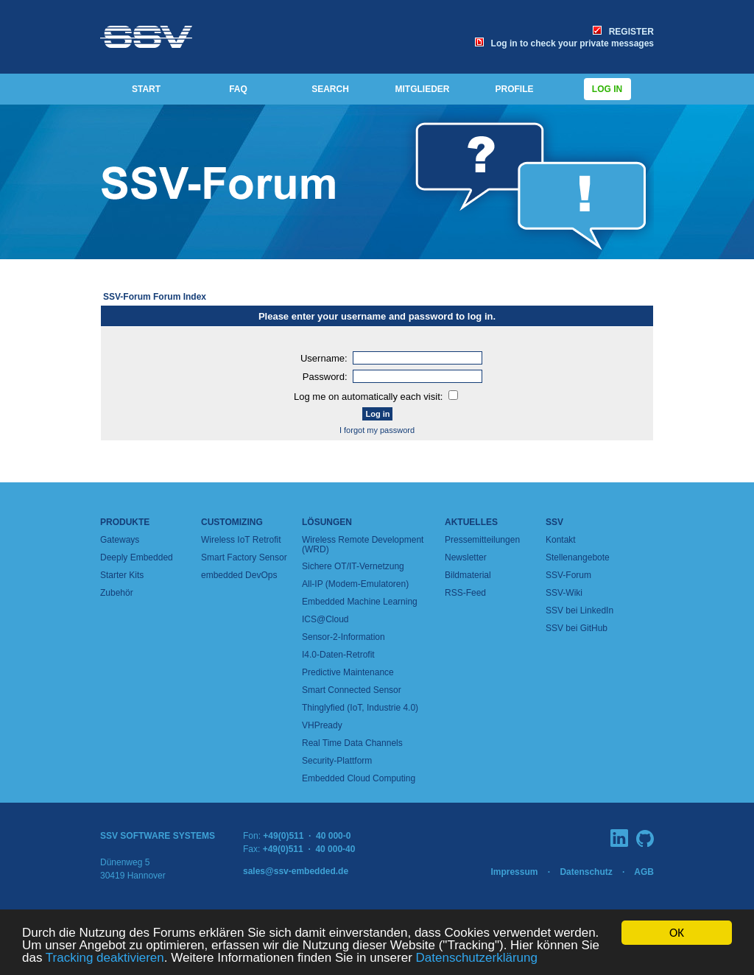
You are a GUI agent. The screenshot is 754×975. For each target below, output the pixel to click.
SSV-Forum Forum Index (154, 297)
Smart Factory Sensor (244, 557)
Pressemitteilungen (482, 540)
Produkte (124, 522)
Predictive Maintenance (348, 672)
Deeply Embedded (136, 557)
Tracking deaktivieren (105, 958)
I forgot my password (377, 430)
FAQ (238, 89)
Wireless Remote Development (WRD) (362, 545)
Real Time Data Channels (352, 743)
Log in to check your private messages (564, 43)
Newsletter (466, 557)
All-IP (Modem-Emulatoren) (355, 584)
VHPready (322, 725)
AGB (644, 872)
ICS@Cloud (325, 619)
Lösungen (327, 522)
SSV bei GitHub (576, 628)
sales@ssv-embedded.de (295, 871)
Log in (607, 89)
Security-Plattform (337, 761)
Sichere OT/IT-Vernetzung (353, 566)
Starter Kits (122, 575)
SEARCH (330, 89)
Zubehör (116, 593)
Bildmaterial (468, 575)
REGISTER (623, 32)
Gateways (119, 540)
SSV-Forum (568, 575)
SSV (554, 522)
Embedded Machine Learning (359, 601)
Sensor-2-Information (343, 637)
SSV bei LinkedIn (579, 610)
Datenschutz (586, 872)
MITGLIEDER (422, 89)
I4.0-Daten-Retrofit (338, 655)
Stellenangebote (578, 557)
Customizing (232, 522)
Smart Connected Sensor (351, 690)
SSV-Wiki (564, 593)
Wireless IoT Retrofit (241, 540)
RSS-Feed (465, 593)
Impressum (514, 872)
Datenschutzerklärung (477, 958)
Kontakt (561, 540)
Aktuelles (471, 522)
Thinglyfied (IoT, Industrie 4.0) (360, 708)
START (146, 89)
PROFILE (514, 89)
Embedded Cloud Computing (358, 778)
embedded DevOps (239, 575)
